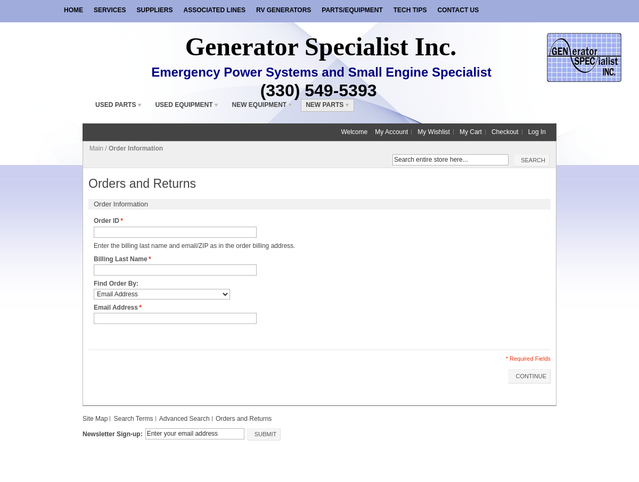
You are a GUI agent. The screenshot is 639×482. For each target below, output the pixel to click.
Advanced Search (184, 418)
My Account (391, 132)
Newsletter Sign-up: (113, 434)
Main (96, 148)
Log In (537, 132)
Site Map (95, 418)
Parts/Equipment (352, 10)
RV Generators (283, 10)
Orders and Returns (244, 418)
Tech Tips (410, 10)
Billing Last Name (121, 259)
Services (110, 10)
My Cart (471, 132)
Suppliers (154, 10)
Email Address (116, 308)
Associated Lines (214, 10)
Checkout (505, 132)
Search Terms (133, 418)
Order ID (106, 221)
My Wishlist (433, 132)
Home (73, 10)
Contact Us (458, 10)
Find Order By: (116, 283)
